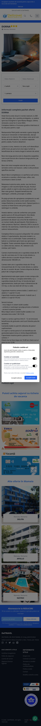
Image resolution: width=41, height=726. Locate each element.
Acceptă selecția (16, 378)
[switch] (35, 358)
